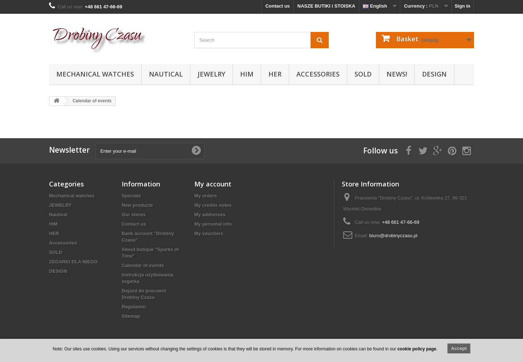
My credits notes (213, 205)
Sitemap (131, 316)
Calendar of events (143, 265)
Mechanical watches (95, 74)
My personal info (213, 224)
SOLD (363, 74)
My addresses (210, 214)
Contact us (277, 6)
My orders (205, 195)
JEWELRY (211, 74)
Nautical (166, 74)
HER (274, 74)
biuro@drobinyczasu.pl (393, 235)
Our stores (134, 214)
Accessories (318, 74)
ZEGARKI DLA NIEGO (73, 261)
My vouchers (208, 233)
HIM (247, 74)
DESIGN (434, 74)
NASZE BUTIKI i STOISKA (326, 6)
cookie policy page (416, 348)
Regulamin (134, 306)
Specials (131, 195)
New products (137, 205)
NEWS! (396, 74)
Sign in (462, 6)
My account (212, 184)
